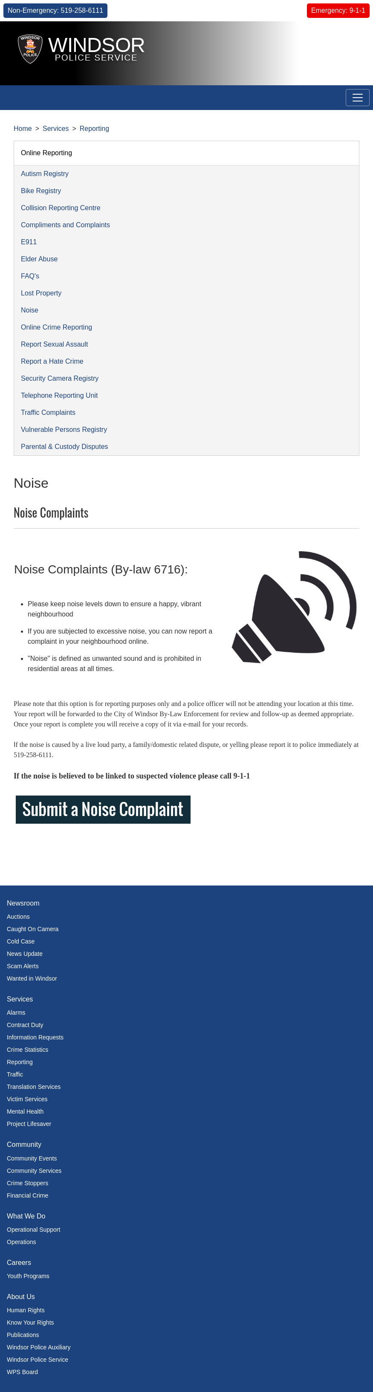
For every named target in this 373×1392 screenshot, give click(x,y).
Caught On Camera (32, 929)
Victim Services (27, 1099)
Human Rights (26, 1310)
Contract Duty (25, 1025)
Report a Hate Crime (52, 361)
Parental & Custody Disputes (64, 446)
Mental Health (25, 1111)
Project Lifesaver (29, 1123)
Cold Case (21, 941)
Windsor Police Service (37, 1359)
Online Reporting (46, 152)
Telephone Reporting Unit (59, 395)
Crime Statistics (27, 1049)
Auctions (18, 916)
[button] (345, 42)
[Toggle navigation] (358, 97)
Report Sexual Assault (54, 344)
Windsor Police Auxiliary (38, 1347)
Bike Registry (41, 190)
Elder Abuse (39, 259)
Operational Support (33, 1229)
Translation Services (34, 1086)
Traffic (15, 1074)
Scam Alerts (23, 966)
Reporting (94, 128)
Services (56, 128)
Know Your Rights (30, 1322)
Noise (29, 310)
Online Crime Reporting (56, 327)
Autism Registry (45, 173)
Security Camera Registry (59, 378)
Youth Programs (28, 1276)
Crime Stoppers (27, 1183)
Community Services (34, 1170)
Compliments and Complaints (65, 225)
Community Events (32, 1158)
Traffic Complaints (48, 412)
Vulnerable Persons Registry (64, 429)
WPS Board (22, 1372)
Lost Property (41, 293)
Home (23, 128)
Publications (23, 1334)
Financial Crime (27, 1195)
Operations (21, 1242)
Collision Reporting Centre (61, 207)
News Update (25, 953)
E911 (29, 242)
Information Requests (35, 1037)
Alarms (16, 1012)
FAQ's (30, 276)
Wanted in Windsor (32, 978)
